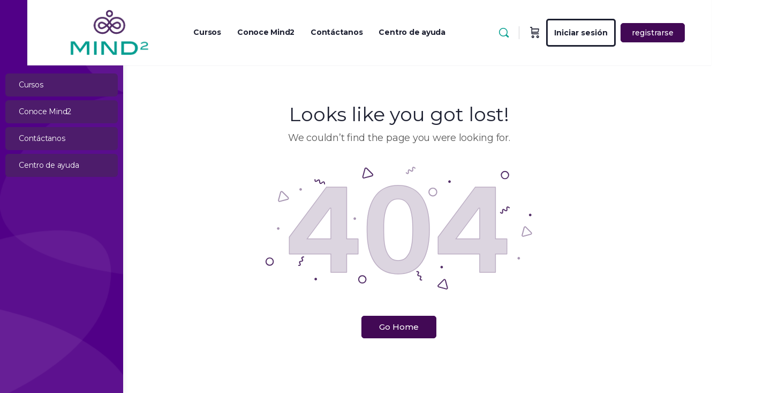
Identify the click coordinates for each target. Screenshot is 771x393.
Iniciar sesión (645, 33)
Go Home (447, 327)
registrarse (717, 33)
